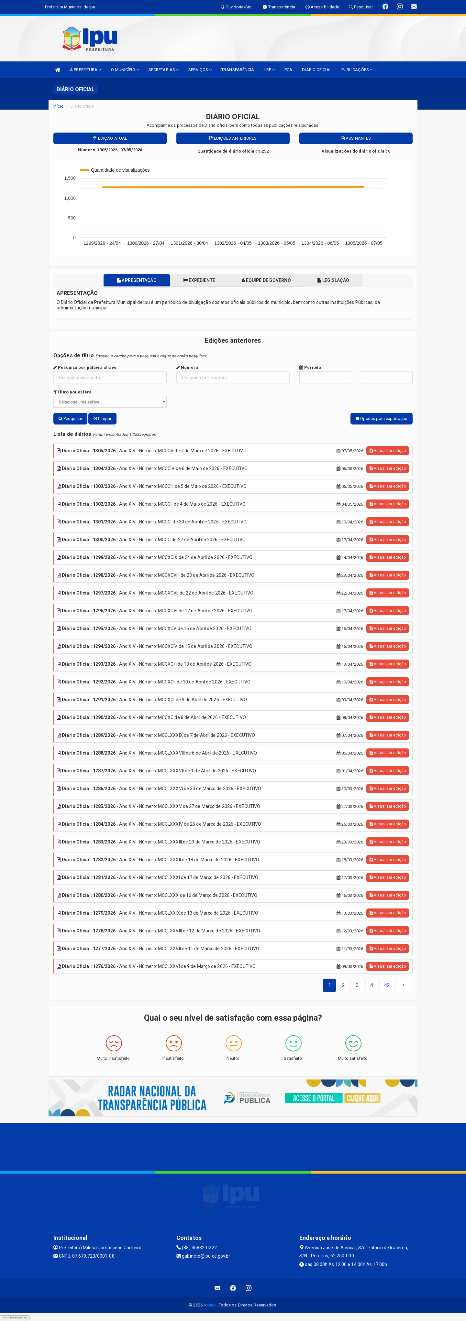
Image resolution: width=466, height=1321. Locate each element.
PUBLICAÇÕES (356, 69)
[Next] (387, 985)
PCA (288, 69)
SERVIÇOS (200, 69)
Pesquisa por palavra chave (84, 367)
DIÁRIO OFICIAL (316, 69)
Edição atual (110, 138)
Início (58, 106)
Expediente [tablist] (199, 280)
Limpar (102, 418)
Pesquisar (70, 418)
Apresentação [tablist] (135, 280)
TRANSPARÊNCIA (237, 69)
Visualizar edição (388, 450)
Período (310, 367)
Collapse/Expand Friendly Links (15, 1318)
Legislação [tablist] (334, 280)
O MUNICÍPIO (125, 69)
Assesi (210, 1305)
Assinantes (356, 138)
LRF (269, 69)
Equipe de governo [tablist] (266, 280)
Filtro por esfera (72, 392)
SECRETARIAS (164, 69)
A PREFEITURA (85, 69)
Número (187, 367)
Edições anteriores (233, 138)
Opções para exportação (381, 418)
